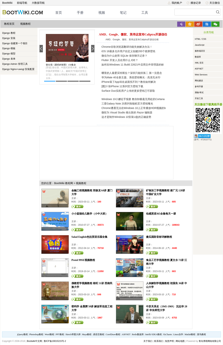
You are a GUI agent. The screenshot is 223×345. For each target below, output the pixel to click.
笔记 (123, 12)
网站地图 (180, 341)
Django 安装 (8, 38)
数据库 (198, 57)
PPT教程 (60, 334)
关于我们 (147, 341)
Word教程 (49, 334)
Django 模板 (8, 48)
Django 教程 (8, 33)
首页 (58, 12)
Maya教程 (86, 334)
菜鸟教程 (201, 334)
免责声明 (169, 341)
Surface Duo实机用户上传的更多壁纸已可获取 (128, 90)
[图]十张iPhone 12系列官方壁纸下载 (122, 86)
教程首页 (9, 23)
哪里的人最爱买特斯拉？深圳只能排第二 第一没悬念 (131, 72)
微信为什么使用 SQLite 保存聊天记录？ (124, 55)
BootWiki (7, 2)
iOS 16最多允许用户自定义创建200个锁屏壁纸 (128, 51)
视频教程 (25, 23)
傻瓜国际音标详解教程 (159, 237)
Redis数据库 (138, 334)
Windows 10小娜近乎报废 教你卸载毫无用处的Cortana (133, 99)
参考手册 (199, 86)
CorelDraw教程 (113, 334)
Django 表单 (8, 58)
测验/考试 (199, 92)
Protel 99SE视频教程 (83, 260)
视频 (101, 12)
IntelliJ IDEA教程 (153, 334)
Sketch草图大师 (73, 334)
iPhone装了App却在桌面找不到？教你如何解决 (128, 81)
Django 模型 (8, 53)
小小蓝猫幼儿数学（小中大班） (89, 213)
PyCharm (167, 334)
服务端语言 (200, 51)
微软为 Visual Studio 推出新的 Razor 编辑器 (126, 112)
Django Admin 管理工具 (15, 64)
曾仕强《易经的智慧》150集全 (61, 64)
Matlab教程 (190, 334)
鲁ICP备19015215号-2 (55, 341)
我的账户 (175, 2)
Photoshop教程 (36, 334)
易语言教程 (98, 334)
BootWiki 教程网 (63, 183)
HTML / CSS (200, 39)
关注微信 (213, 2)
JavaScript (199, 45)
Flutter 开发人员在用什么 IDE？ (119, 60)
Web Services (201, 74)
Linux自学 (178, 334)
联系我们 (158, 341)
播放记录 (194, 2)
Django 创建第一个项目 (14, 43)
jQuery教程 (22, 334)
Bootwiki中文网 (34, 341)
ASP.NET (199, 69)
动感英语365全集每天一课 (161, 213)
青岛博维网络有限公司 (210, 341)
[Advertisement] (100, 152)
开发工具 (199, 98)
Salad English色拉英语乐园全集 (89, 237)
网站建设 (199, 80)
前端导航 (22, 2)
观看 (77, 206)
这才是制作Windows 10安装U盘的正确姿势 (126, 116)
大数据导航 (38, 2)
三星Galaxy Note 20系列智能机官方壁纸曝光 (127, 103)
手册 (80, 12)
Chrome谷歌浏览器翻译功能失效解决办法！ (126, 46)
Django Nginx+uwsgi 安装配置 (18, 69)
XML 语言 (199, 63)
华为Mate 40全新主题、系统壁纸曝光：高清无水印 (130, 77)
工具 (144, 12)
